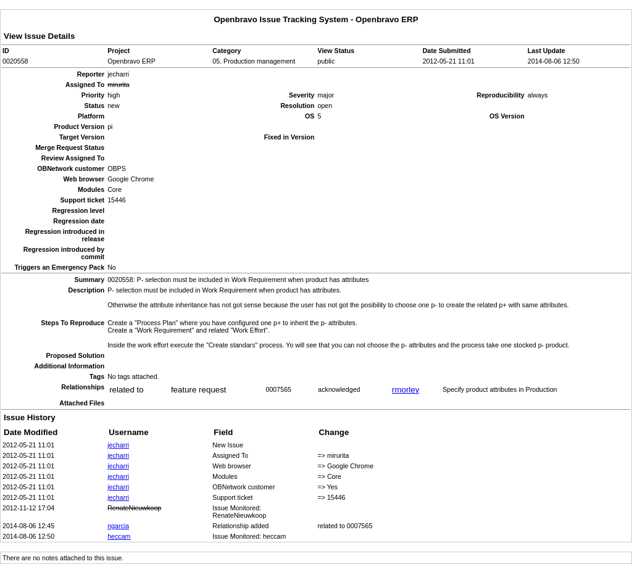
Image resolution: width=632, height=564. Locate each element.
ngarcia (118, 525)
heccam (118, 536)
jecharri (118, 445)
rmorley (405, 389)
